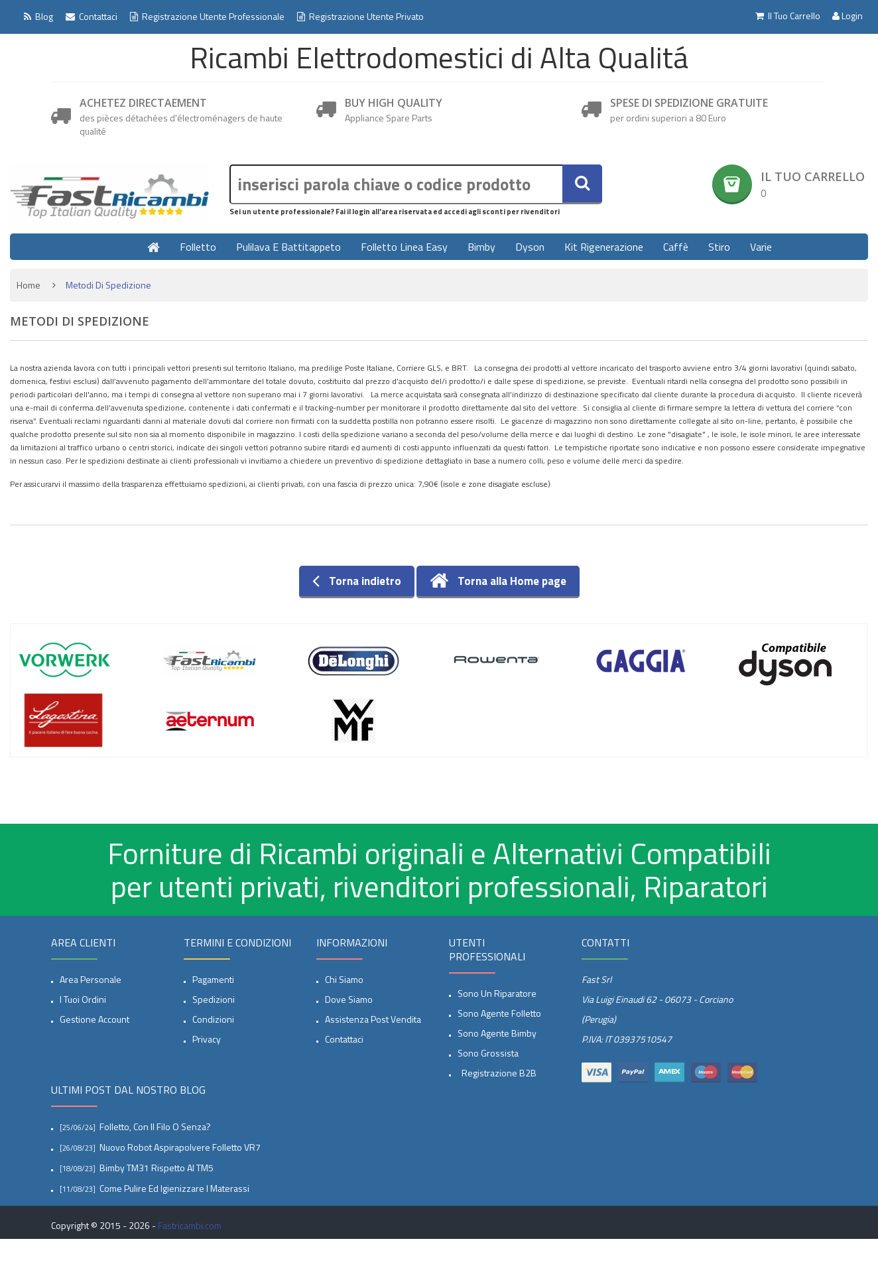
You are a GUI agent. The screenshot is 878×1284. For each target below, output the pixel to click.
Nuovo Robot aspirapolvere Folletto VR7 (180, 1147)
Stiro (719, 247)
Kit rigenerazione (603, 247)
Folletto (198, 247)
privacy (206, 1039)
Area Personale (90, 979)
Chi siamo (344, 979)
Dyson (529, 247)
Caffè (675, 247)
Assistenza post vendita (373, 1019)
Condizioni (213, 1019)
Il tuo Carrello (787, 16)
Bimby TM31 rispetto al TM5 (156, 1168)
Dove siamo (349, 999)
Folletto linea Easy (404, 247)
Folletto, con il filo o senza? (155, 1126)
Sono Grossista (488, 1053)
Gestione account (94, 1019)
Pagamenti (213, 979)
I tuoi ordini (83, 999)
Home (28, 285)
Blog (38, 16)
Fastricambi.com (189, 1225)
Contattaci (91, 16)
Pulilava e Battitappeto (288, 247)
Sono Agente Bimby (497, 1033)
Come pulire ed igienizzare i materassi (174, 1188)
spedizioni (213, 999)
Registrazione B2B (497, 1073)
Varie (761, 247)
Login (847, 16)
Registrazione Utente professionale (207, 16)
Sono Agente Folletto (499, 1013)
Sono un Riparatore (497, 993)
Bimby (481, 247)
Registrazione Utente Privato (360, 16)
